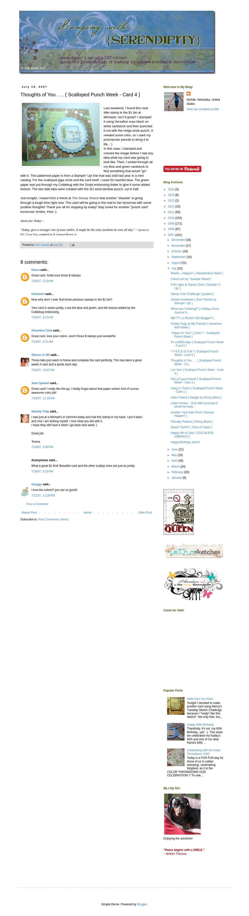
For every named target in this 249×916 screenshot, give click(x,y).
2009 (171, 223)
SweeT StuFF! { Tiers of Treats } (191, 427)
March (175, 466)
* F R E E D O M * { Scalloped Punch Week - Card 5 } (195, 353)
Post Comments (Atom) (53, 519)
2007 (171, 235)
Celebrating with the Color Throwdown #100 (204, 752)
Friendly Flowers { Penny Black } (192, 421)
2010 (171, 218)
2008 (171, 229)
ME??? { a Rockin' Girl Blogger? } (192, 318)
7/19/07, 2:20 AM (42, 281)
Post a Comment (37, 504)
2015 (171, 189)
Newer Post (29, 512)
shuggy (36, 484)
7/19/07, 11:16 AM (43, 398)
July (174, 268)
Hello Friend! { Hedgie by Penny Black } (196, 397)
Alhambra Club (41, 330)
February (177, 472)
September (179, 257)
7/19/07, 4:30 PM (42, 447)
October (177, 251)
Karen (35, 270)
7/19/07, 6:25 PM (42, 471)
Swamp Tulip (40, 411)
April (174, 460)
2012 (171, 206)
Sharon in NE (40, 355)
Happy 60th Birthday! (200, 724)
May (174, 455)
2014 (171, 195)
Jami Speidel (40, 383)
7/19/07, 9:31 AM (42, 341)
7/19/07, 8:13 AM (42, 317)
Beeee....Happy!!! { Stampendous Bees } (197, 273)
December (178, 240)
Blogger (142, 904)
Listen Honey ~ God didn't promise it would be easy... (194, 404)
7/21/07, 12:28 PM (43, 495)
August (176, 262)
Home (87, 512)
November (178, 245)
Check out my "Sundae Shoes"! (191, 279)
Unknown (37, 294)
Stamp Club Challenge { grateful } (192, 294)
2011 (171, 212)
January (177, 477)
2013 (171, 200)
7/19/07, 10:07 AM (43, 370)
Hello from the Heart (200, 699)
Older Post (145, 512)
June (174, 449)
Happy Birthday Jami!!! (185, 442)
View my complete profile (203, 109)
